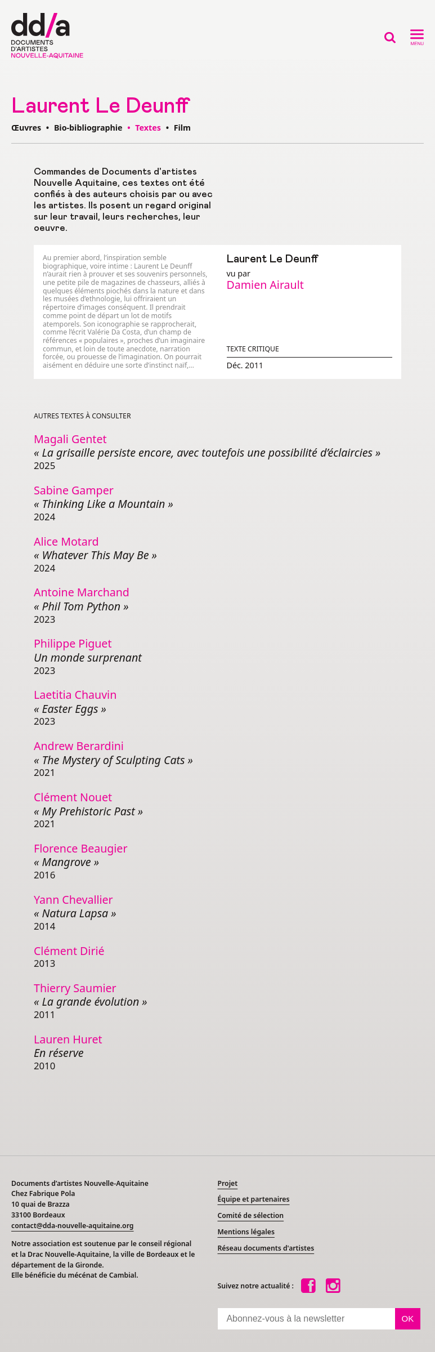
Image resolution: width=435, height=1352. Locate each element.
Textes (148, 127)
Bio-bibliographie (88, 127)
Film (182, 127)
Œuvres (26, 127)
